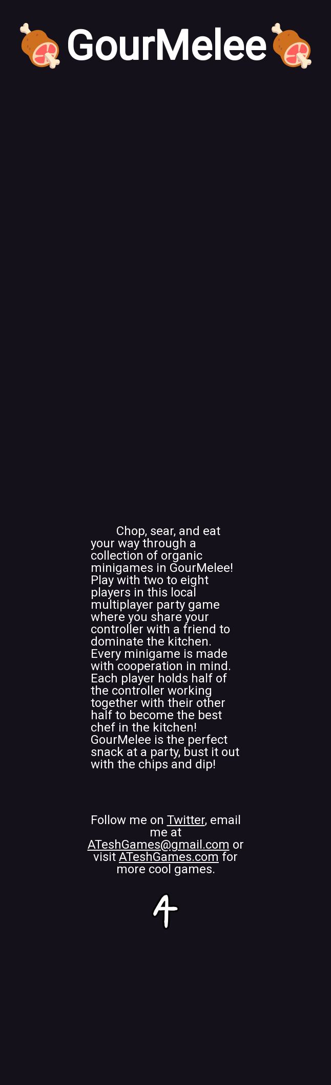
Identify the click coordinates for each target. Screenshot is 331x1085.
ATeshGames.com (169, 857)
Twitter (186, 820)
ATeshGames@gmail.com (159, 844)
